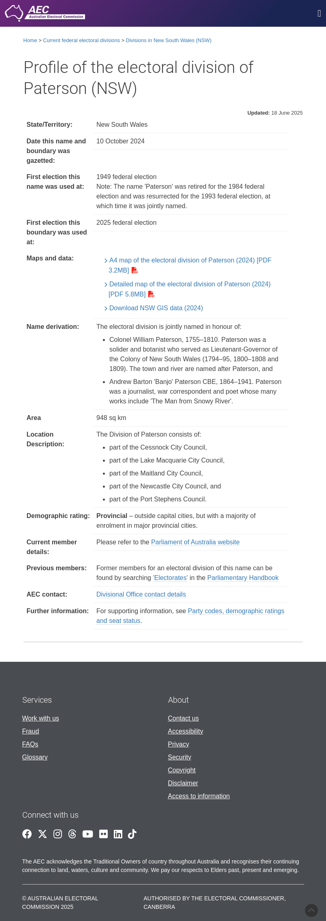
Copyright (182, 770)
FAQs (30, 744)
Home (30, 40)
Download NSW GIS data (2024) (156, 308)
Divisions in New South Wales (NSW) (168, 40)
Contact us (183, 718)
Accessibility (185, 731)
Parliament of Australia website (195, 542)
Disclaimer (183, 783)
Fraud (30, 731)
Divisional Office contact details (141, 594)
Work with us (40, 718)
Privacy (178, 744)
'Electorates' (170, 577)
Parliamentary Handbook (243, 577)
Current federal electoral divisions (81, 40)
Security (180, 757)
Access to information (199, 796)
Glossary (35, 757)
